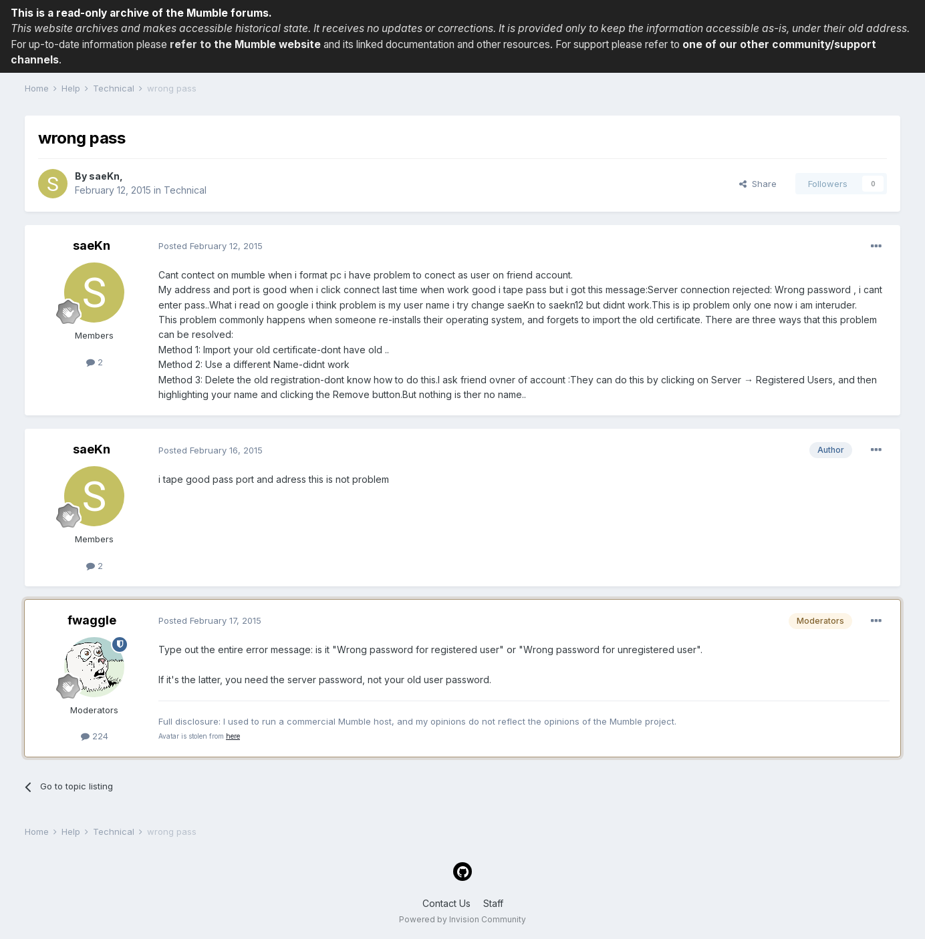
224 (94, 736)
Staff (493, 903)
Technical (185, 190)
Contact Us (446, 903)
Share (758, 183)
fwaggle (92, 620)
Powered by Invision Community (462, 919)
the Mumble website (267, 44)
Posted (210, 245)
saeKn (104, 176)
